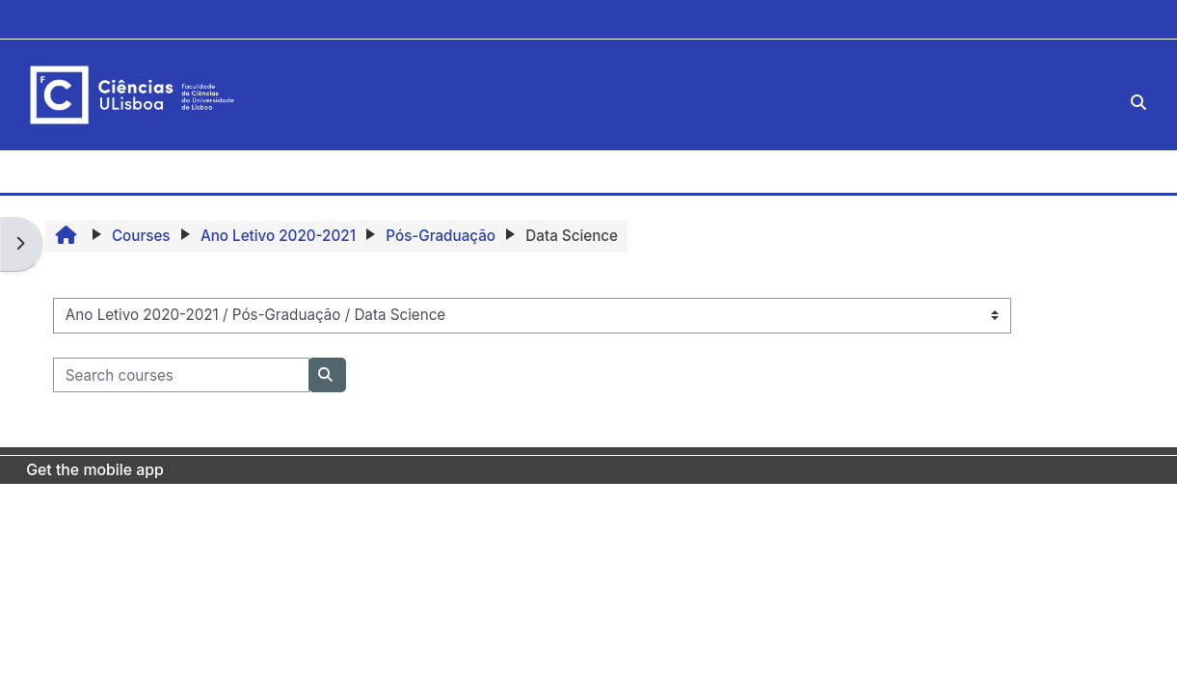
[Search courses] (181, 375)
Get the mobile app (95, 470)
